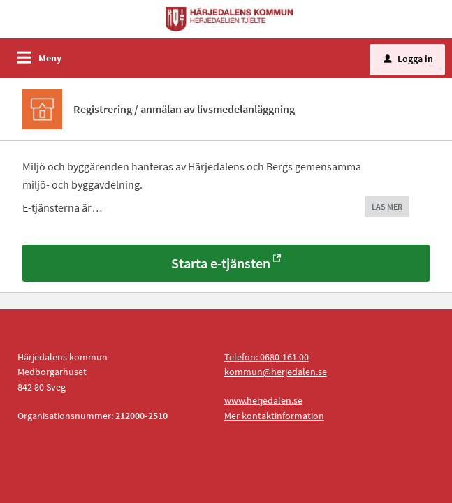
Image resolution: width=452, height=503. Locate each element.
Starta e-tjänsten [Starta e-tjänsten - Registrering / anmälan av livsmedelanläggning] (220, 263)
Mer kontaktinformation (274, 415)
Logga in (408, 58)
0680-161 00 (284, 357)
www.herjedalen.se (263, 400)
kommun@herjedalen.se (275, 371)
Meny (49, 58)
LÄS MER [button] (387, 206)
